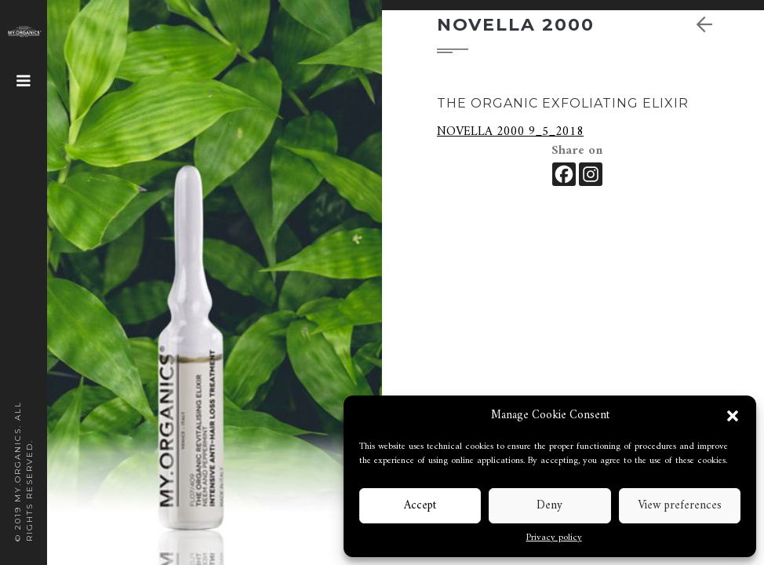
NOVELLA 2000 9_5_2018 (510, 132)
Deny (549, 505)
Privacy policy (554, 538)
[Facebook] (564, 174)
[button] (732, 416)
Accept (420, 505)
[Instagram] (590, 174)
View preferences (680, 505)
